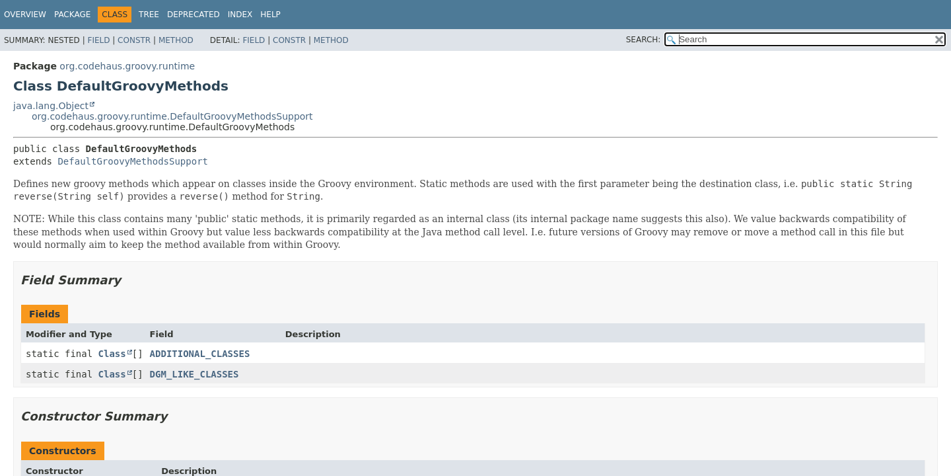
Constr (134, 40)
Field (98, 40)
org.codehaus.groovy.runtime (127, 66)
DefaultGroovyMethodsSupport (132, 161)
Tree (149, 14)
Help (270, 14)
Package (72, 14)
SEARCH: (643, 39)
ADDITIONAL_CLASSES (200, 353)
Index (240, 14)
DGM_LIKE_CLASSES (194, 374)
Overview (25, 14)
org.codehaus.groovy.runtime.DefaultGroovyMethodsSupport (172, 116)
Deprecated (193, 14)
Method (176, 40)
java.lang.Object (50, 105)
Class (112, 353)
